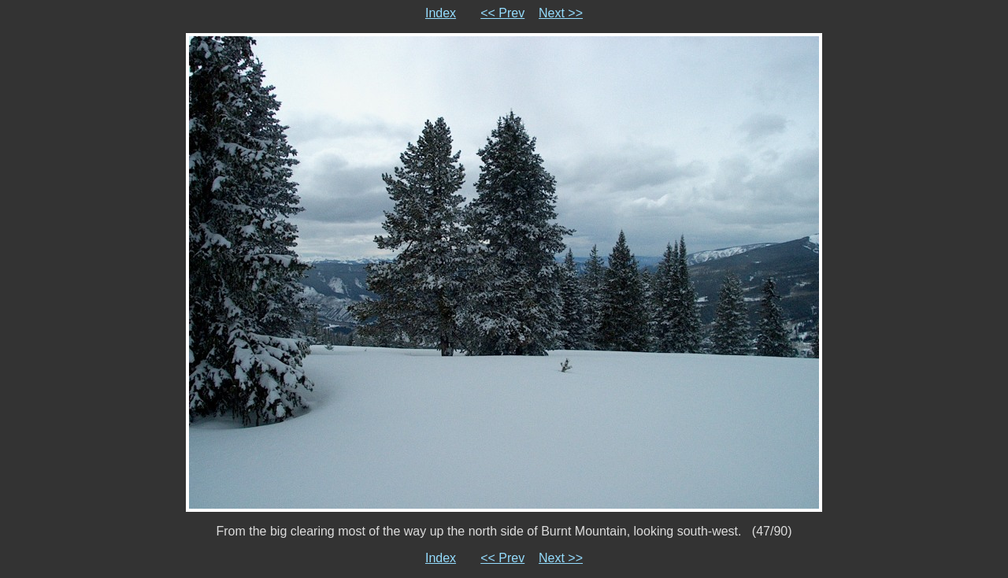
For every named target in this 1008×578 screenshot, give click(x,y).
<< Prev (502, 13)
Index (440, 13)
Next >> (561, 13)
